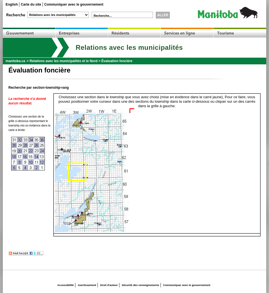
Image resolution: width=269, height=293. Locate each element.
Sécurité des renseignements (140, 285)
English (12, 4)
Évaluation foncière (117, 61)
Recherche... (103, 15)
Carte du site (31, 4)
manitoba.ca (15, 61)
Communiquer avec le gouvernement (73, 4)
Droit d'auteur (109, 285)
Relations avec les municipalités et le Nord (63, 61)
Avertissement (87, 285)
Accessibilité (65, 285)
